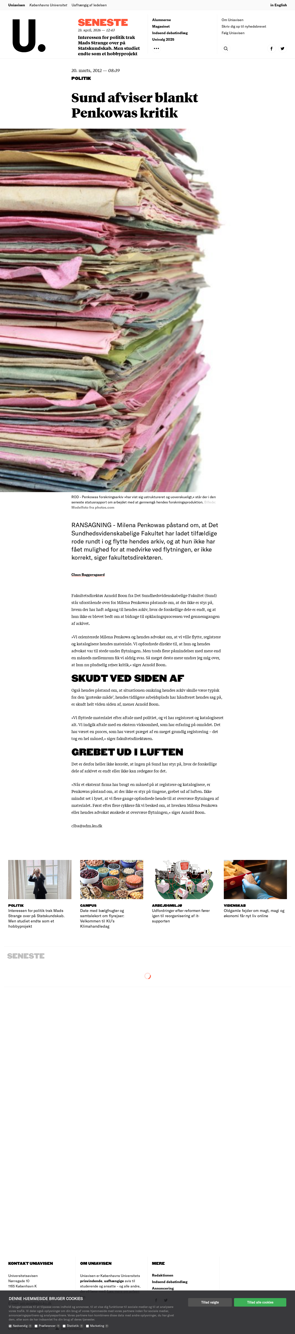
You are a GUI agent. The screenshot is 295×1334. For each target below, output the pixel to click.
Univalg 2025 (163, 39)
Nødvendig (22, 1325)
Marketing (99, 1325)
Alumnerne (161, 20)
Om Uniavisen (232, 20)
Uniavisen (16, 5)
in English (278, 5)
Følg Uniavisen (233, 33)
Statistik (75, 1325)
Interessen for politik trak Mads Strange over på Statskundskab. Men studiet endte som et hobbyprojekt (109, 45)
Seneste (103, 23)
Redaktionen (162, 1275)
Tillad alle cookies (260, 1302)
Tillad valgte (210, 1302)
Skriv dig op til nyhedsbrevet (244, 26)
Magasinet (161, 26)
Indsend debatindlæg (170, 33)
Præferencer (49, 1325)
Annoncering (163, 1288)
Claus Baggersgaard (88, 574)
